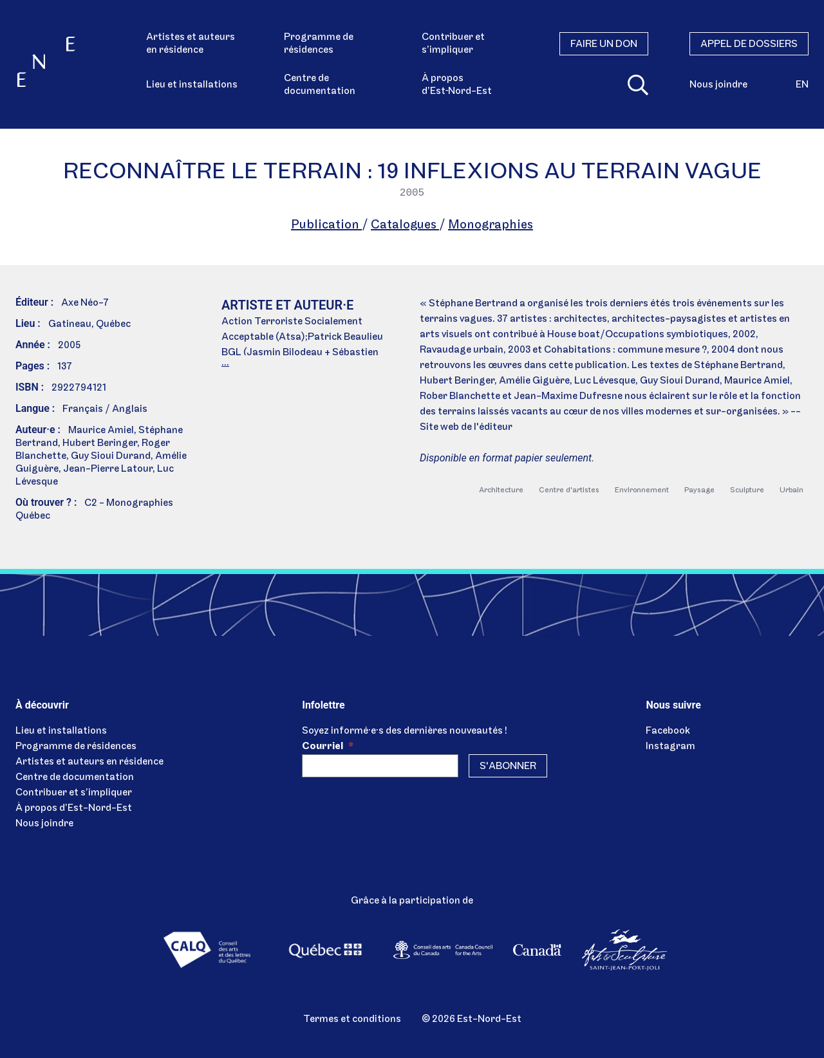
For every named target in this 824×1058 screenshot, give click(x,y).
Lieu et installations (192, 85)
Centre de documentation (319, 85)
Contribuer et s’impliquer (453, 43)
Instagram (670, 746)
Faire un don (603, 44)
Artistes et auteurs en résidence (190, 43)
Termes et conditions (352, 1019)
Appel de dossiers (749, 44)
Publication (326, 225)
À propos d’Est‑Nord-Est (457, 85)
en (802, 85)
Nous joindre (718, 85)
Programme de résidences (318, 43)
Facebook (668, 731)
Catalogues (405, 225)
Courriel (327, 746)
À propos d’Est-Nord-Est (73, 808)
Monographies (490, 225)
